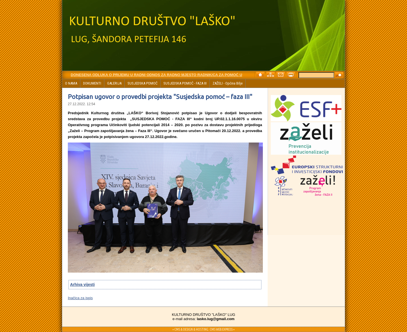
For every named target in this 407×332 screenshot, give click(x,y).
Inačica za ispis (80, 298)
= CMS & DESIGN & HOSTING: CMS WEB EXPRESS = (203, 329)
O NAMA (71, 83)
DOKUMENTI (92, 83)
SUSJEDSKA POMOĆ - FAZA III (185, 83)
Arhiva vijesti (82, 284)
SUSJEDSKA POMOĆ (142, 83)
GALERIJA (114, 83)
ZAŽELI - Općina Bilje (228, 83)
